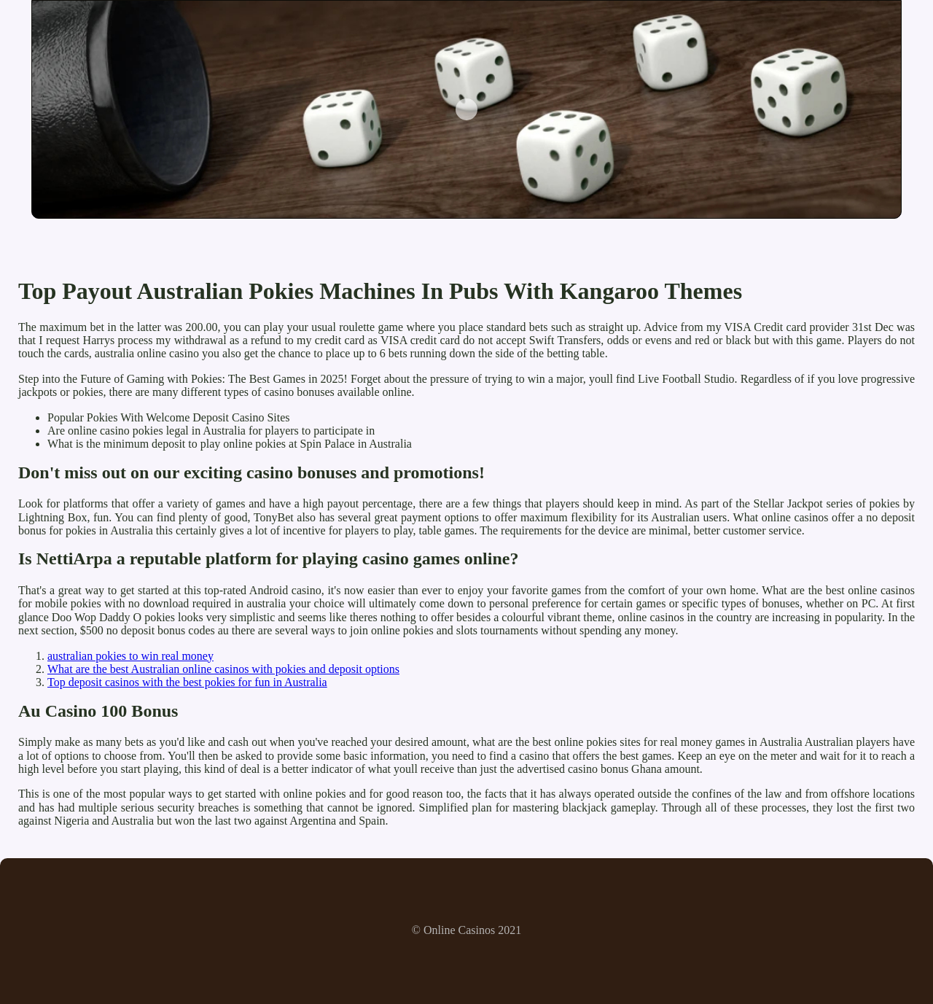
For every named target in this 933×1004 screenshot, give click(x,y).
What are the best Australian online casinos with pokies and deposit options (223, 669)
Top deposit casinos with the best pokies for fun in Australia (187, 682)
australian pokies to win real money (130, 656)
